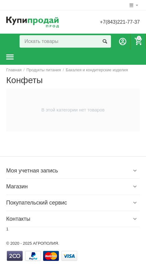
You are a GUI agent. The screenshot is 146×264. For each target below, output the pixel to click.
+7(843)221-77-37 (120, 22)
